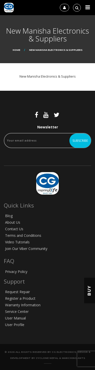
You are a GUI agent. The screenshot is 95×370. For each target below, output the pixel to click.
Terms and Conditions (23, 235)
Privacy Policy (16, 271)
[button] (87, 7)
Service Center (17, 311)
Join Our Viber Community (26, 248)
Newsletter (47, 136)
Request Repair (17, 291)
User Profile (14, 324)
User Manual (15, 318)
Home (16, 50)
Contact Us (14, 228)
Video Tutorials (17, 242)
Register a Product (20, 298)
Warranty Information (23, 305)
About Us (12, 222)
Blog (9, 215)
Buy (89, 290)
